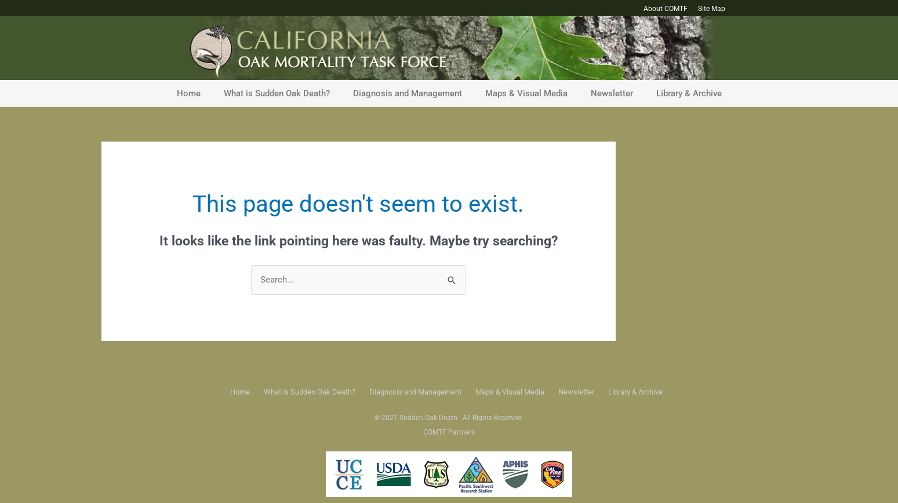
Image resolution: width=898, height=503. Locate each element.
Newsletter (612, 93)
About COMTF (665, 9)
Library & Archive (689, 93)
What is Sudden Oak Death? (277, 93)
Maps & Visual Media (526, 93)
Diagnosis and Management (407, 93)
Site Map (711, 9)
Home (189, 93)
